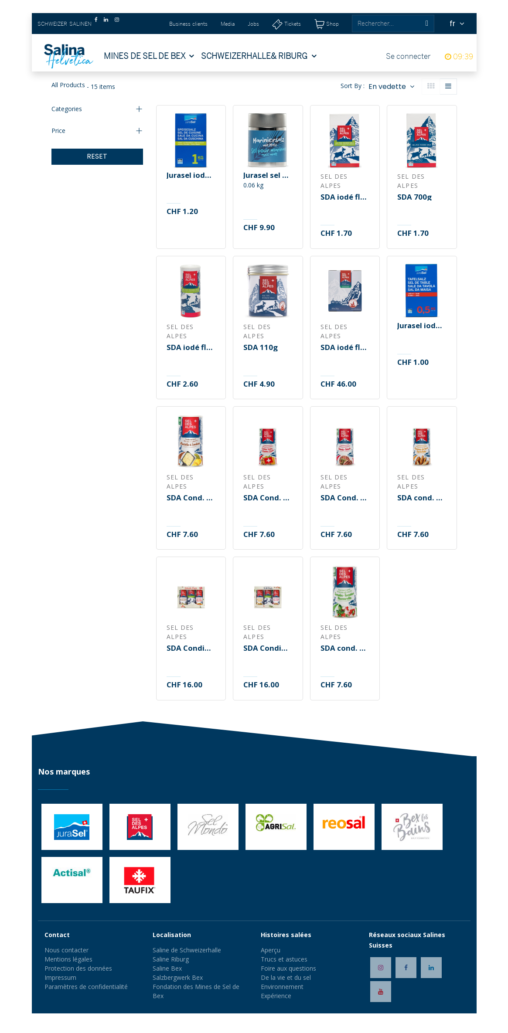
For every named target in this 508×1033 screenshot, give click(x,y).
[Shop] (326, 23)
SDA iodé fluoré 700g (344, 197)
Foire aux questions (288, 968)
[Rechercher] (427, 23)
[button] (391, 86)
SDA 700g (414, 197)
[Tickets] (286, 23)
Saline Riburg (172, 959)
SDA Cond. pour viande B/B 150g (344, 498)
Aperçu (270, 950)
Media (228, 23)
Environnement (282, 986)
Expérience (276, 996)
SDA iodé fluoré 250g (191, 347)
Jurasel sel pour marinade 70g (267, 175)
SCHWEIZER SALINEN (64, 23)
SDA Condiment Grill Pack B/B (267, 648)
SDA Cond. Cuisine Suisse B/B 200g (267, 498)
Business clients (188, 23)
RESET (97, 156)
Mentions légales (68, 959)
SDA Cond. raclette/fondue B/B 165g (191, 498)
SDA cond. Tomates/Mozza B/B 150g (344, 648)
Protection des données (78, 968)
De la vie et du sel (286, 977)
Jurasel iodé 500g (421, 326)
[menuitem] (149, 56)
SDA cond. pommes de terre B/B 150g (421, 498)
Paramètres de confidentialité (86, 986)
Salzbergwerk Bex (178, 977)
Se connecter (408, 56)
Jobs (253, 23)
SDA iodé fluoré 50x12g (344, 347)
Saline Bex (167, 968)
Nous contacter (66, 950)
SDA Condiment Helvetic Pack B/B (191, 648)
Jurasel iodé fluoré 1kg (191, 175)
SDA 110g (260, 347)
